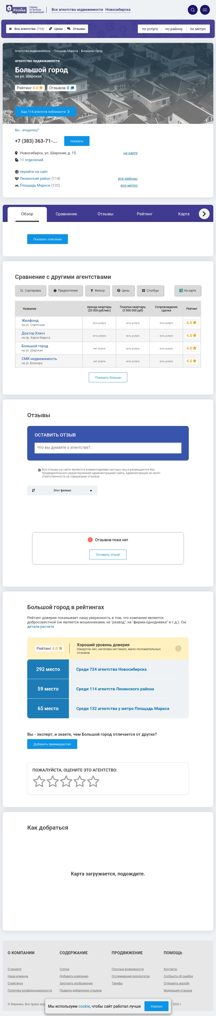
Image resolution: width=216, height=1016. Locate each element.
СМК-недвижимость (39, 359)
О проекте (14, 969)
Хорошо (156, 1006)
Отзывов (59, 88)
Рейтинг (144, 213)
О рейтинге (15, 983)
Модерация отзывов (178, 990)
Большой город (35, 346)
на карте (131, 153)
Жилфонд (30, 320)
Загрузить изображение (76, 983)
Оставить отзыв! (108, 554)
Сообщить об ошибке (178, 976)
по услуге (150, 29)
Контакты (170, 969)
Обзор (27, 213)
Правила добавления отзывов (81, 990)
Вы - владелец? (27, 130)
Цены (56, 29)
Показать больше (108, 377)
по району (173, 29)
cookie (84, 1006)
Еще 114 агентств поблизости (45, 112)
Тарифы (117, 983)
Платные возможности (128, 969)
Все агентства (26, 29)
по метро (198, 29)
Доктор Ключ (33, 333)
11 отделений (31, 160)
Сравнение (66, 213)
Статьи (64, 969)
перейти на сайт (34, 171)
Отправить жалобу (177, 983)
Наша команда (18, 976)
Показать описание (47, 239)
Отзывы (76, 29)
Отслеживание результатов (131, 976)
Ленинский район (35, 178)
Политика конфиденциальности (30, 990)
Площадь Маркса (35, 185)
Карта (184, 213)
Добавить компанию (74, 976)
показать (76, 141)
